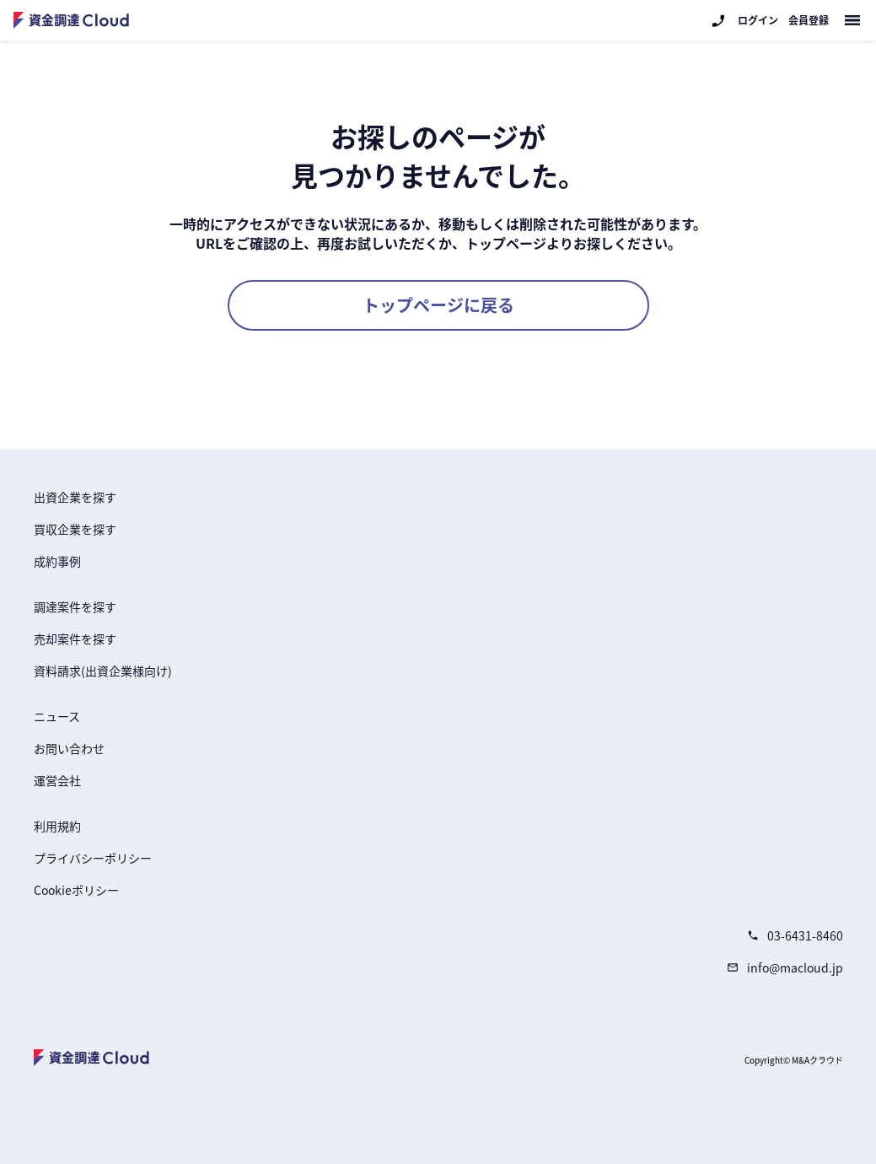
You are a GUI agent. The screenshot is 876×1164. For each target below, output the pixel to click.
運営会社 (57, 780)
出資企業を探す (75, 497)
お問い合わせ (69, 748)
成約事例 (57, 561)
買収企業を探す (75, 529)
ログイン (758, 20)
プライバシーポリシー (93, 858)
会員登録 (808, 20)
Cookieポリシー (76, 890)
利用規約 (57, 826)
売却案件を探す (75, 638)
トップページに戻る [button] (438, 305)
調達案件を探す (75, 606)
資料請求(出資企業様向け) (103, 670)
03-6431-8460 (795, 935)
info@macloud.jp (785, 967)
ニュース (57, 716)
